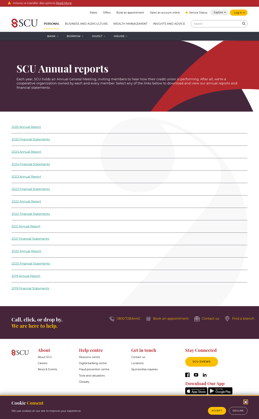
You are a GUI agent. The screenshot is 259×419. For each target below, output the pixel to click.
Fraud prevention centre (94, 369)
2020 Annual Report (26, 251)
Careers (42, 363)
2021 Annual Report (26, 226)
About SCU (45, 357)
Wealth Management (130, 23)
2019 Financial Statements (30, 288)
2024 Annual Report (26, 152)
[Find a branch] (239, 318)
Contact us (138, 357)
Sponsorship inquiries (144, 369)
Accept (217, 410)
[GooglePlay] (220, 393)
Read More (64, 3)
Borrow (74, 36)
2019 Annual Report (26, 276)
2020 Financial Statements (31, 263)
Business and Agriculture (86, 23)
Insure (119, 36)
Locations (137, 363)
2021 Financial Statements (30, 238)
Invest (97, 36)
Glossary (84, 381)
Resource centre (89, 357)
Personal (51, 23)
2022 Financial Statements (31, 214)
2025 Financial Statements (31, 139)
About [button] (44, 350)
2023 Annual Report (26, 176)
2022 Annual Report (26, 201)
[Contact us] (206, 318)
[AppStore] (196, 393)
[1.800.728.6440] (125, 318)
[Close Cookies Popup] (245, 402)
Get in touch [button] (143, 350)
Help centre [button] (91, 350)
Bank (51, 36)
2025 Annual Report (26, 127)
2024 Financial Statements (31, 164)
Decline (238, 410)
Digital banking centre (93, 363)
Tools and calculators (92, 375)
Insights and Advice (169, 23)
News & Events (47, 369)
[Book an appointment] (167, 318)
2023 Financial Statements (31, 189)
